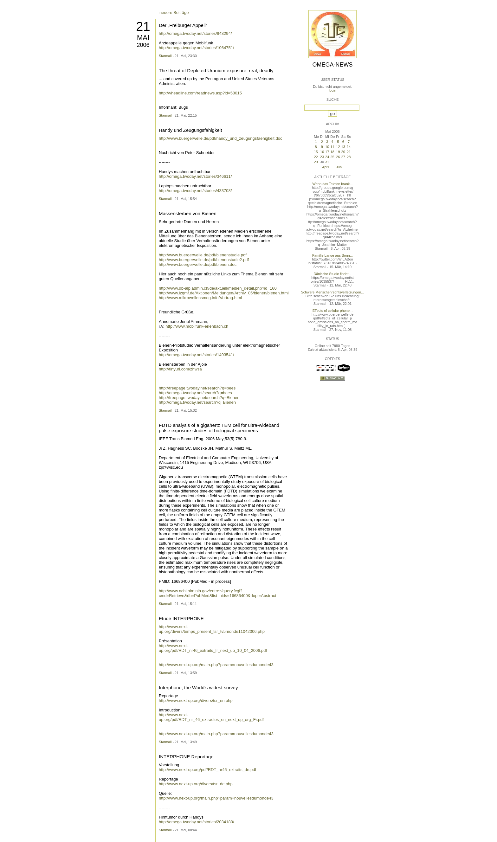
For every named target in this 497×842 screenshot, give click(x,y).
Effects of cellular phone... (332, 310)
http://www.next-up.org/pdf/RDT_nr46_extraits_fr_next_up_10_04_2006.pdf (213, 648)
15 (316, 152)
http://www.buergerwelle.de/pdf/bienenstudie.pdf (203, 255)
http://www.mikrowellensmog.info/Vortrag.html (200, 297)
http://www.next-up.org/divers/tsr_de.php (196, 783)
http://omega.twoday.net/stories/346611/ (195, 176)
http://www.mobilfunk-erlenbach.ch (196, 326)
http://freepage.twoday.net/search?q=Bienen (199, 397)
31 (327, 162)
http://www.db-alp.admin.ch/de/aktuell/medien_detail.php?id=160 (218, 288)
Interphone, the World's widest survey (198, 687)
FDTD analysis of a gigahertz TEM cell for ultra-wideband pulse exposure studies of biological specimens (219, 427)
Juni (339, 167)
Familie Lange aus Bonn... (332, 255)
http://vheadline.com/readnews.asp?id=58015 (200, 93)
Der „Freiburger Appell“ (183, 25)
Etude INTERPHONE (181, 618)
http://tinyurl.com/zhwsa (180, 369)
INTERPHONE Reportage (186, 756)
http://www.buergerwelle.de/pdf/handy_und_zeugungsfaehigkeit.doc (220, 138)
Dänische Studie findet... (332, 274)
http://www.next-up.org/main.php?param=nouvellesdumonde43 (216, 664)
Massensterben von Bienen (187, 213)
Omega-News (332, 64)
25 (332, 157)
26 (338, 157)
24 (327, 157)
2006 (143, 45)
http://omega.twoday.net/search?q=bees (195, 392)
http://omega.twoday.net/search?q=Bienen (197, 402)
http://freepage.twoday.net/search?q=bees (197, 388)
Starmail (165, 56)
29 (316, 162)
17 (327, 152)
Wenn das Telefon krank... (333, 184)
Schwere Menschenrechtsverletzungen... (332, 292)
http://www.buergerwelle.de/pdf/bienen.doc (197, 264)
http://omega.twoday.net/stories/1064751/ (196, 47)
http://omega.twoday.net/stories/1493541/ (196, 354)
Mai (143, 38)
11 (332, 147)
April (325, 167)
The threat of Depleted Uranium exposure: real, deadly (216, 70)
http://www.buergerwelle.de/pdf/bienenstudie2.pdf (204, 259)
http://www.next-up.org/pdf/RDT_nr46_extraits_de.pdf (207, 769)
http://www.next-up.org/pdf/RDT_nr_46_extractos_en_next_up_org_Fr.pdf (211, 717)
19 (338, 152)
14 (349, 147)
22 (316, 157)
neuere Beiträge (174, 12)
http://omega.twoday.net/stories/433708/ (195, 190)
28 (349, 157)
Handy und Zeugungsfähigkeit (190, 130)
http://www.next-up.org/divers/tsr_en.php (196, 700)
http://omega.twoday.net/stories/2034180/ (196, 822)
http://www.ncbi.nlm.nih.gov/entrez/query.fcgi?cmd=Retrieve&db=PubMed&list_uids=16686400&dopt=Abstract (217, 593)
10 (327, 147)
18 (332, 152)
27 (343, 157)
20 (343, 152)
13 (343, 147)
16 (322, 152)
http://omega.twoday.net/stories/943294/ (195, 33)
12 (338, 147)
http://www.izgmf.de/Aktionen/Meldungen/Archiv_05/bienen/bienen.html (224, 293)
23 (322, 157)
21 (143, 26)
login (332, 90)
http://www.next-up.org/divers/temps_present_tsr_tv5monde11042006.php (212, 629)
